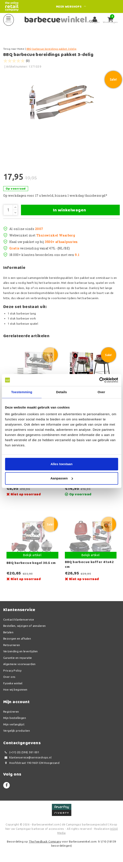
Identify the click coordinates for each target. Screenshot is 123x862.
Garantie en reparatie (17, 657)
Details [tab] (61, 392)
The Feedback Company (45, 841)
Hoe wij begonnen (15, 689)
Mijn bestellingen (14, 717)
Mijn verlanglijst (13, 724)
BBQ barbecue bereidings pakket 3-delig (52, 49)
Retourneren (11, 644)
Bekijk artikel (32, 555)
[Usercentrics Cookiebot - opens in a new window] (99, 380)
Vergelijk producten (16, 730)
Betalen (8, 632)
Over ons (9, 676)
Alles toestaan (62, 464)
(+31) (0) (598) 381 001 (21, 752)
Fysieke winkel (12, 683)
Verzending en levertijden (20, 651)
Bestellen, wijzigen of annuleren (24, 625)
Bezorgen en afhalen (17, 638)
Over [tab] (101, 392)
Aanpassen (61, 478)
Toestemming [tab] (21, 392)
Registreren (11, 711)
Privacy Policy (12, 670)
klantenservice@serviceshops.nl (27, 757)
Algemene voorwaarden (19, 664)
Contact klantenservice (18, 619)
